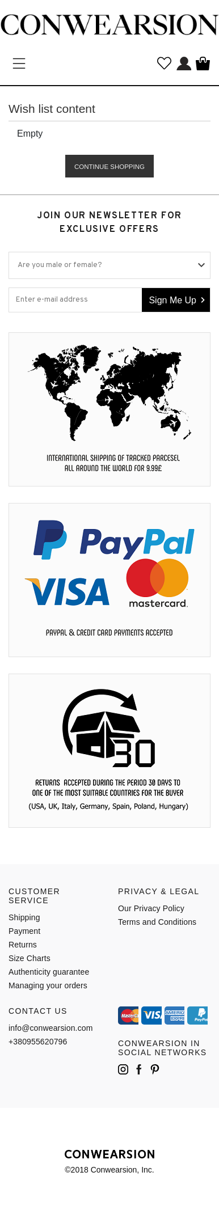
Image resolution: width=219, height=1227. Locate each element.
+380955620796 (38, 1041)
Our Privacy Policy (151, 908)
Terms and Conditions (157, 921)
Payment (24, 931)
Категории (19, 63)
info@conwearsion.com (51, 1028)
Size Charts (29, 958)
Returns (23, 944)
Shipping (24, 917)
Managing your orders (48, 985)
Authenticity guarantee (49, 971)
